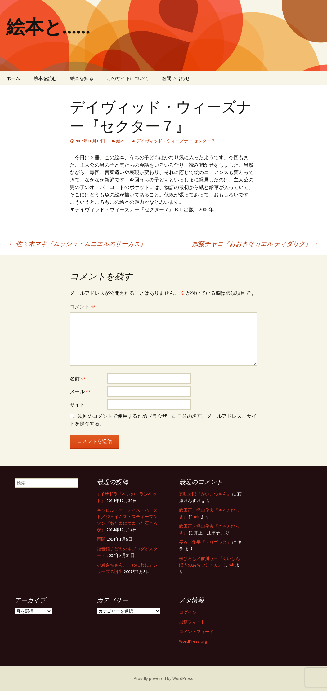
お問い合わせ (176, 78)
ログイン (187, 612)
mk (196, 516)
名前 (78, 378)
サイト (77, 404)
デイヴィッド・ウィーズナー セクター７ (175, 141)
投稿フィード (192, 622)
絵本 (120, 141)
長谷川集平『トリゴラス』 (205, 542)
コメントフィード (196, 631)
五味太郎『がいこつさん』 (205, 494)
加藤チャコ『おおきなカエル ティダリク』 (255, 243)
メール (80, 391)
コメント (83, 307)
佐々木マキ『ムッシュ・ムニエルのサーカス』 (77, 243)
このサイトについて (128, 78)
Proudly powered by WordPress (163, 678)
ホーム (13, 78)
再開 (101, 539)
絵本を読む (45, 78)
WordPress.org (193, 641)
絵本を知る (81, 78)
